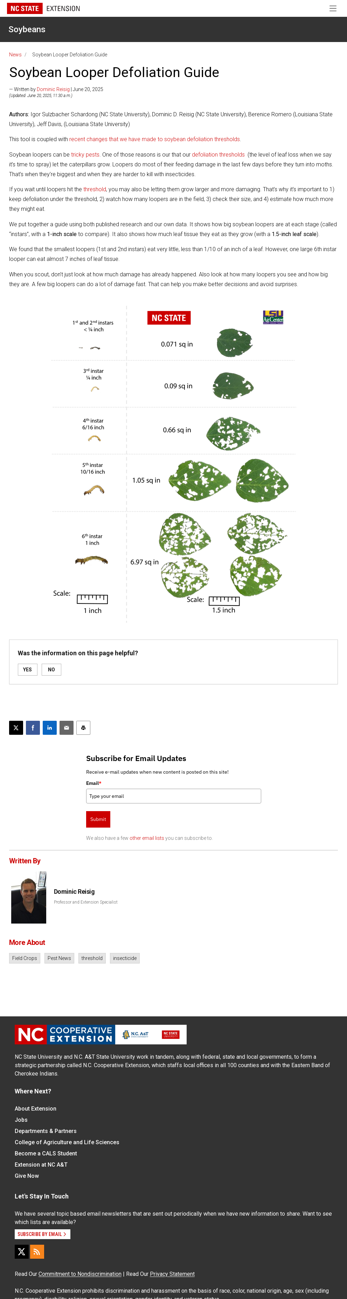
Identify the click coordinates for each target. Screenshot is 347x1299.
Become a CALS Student (46, 1153)
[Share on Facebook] (33, 728)
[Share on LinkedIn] (50, 728)
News (15, 54)
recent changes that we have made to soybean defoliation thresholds (154, 139)
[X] (22, 1252)
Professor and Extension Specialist (86, 902)
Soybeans (27, 29)
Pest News (59, 958)
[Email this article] (67, 728)
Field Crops (24, 958)
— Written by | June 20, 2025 (56, 89)
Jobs (21, 1120)
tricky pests (85, 154)
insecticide (125, 958)
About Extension (35, 1108)
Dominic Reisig (53, 89)
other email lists (147, 838)
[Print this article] (83, 728)
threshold (94, 189)
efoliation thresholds (220, 154)
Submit (98, 819)
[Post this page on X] (16, 728)
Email (94, 783)
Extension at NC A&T (41, 1164)
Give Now (27, 1176)
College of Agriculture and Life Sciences (67, 1142)
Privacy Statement (172, 1274)
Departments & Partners (46, 1131)
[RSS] (37, 1252)
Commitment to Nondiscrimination (80, 1274)
